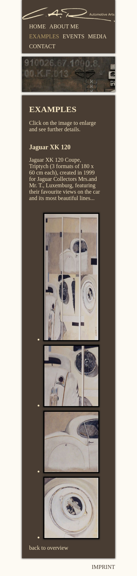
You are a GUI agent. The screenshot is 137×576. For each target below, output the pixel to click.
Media (97, 36)
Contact (42, 46)
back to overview (48, 548)
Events (73, 36)
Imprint (103, 567)
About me (64, 26)
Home (37, 26)
